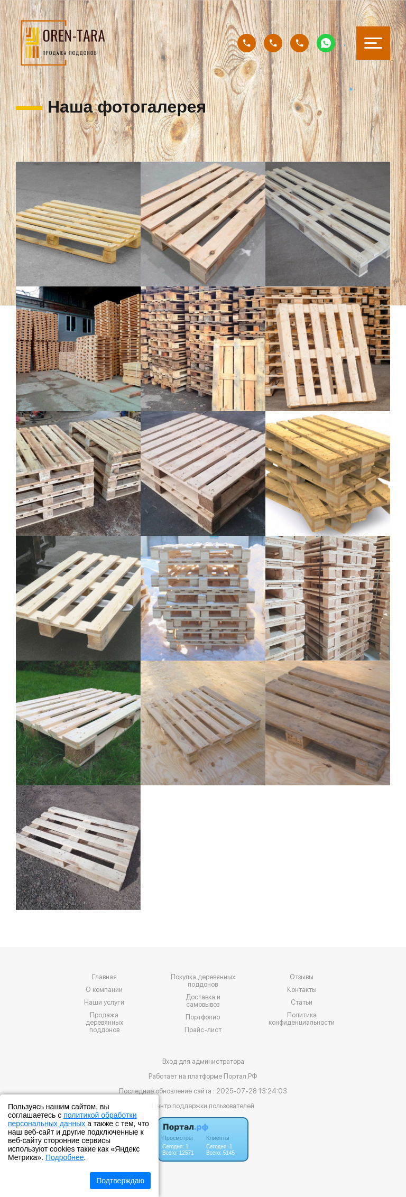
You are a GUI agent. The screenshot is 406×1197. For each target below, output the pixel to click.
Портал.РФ (240, 1076)
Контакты (302, 990)
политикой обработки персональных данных (72, 1119)
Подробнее (64, 1157)
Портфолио (203, 1017)
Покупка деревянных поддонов (203, 980)
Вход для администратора (203, 1061)
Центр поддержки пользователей (203, 1106)
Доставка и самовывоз (203, 1001)
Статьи (301, 1002)
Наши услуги (104, 1002)
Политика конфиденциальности (302, 1019)
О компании (104, 990)
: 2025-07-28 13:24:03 (250, 1091)
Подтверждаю (120, 1180)
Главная (104, 977)
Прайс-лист (203, 1030)
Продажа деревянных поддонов (104, 1023)
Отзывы (301, 977)
